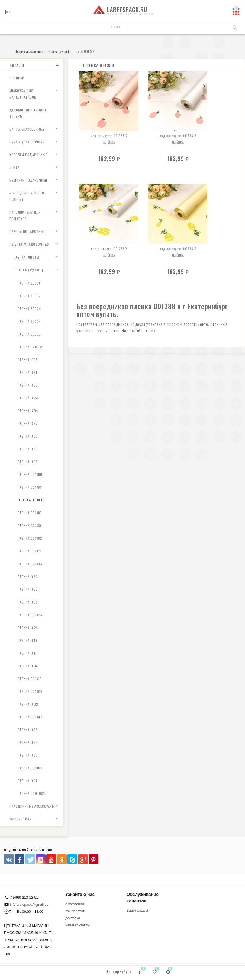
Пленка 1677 (28, 589)
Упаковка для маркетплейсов (22, 93)
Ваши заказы (137, 910)
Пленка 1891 (27, 372)
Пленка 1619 (27, 640)
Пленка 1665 (28, 449)
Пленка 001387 (30, 512)
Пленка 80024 (29, 308)
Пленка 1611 (27, 653)
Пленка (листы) (27, 257)
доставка (72, 918)
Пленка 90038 (29, 334)
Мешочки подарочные (28, 180)
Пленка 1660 (28, 602)
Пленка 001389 (30, 487)
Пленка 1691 (27, 780)
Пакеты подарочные (27, 231)
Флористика (20, 819)
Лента (14, 167)
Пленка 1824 (28, 398)
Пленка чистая (30, 347)
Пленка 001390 (30, 474)
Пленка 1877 (28, 385)
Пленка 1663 (28, 755)
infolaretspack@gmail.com (30, 904)
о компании (74, 904)
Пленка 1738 (28, 359)
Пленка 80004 (29, 321)
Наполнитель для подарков (25, 215)
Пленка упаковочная (29, 244)
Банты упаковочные (26, 129)
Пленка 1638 (28, 461)
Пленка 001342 (30, 717)
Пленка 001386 (30, 525)
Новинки (16, 77)
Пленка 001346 (30, 563)
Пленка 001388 (31, 500)
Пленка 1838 (28, 436)
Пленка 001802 (30, 768)
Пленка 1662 (28, 576)
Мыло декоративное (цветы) (27, 196)
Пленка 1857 (28, 423)
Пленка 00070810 (32, 793)
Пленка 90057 (29, 295)
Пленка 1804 (28, 410)
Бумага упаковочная (26, 142)
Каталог (18, 65)
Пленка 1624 (28, 627)
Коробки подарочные (28, 154)
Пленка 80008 (29, 283)
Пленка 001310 (30, 678)
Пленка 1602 (28, 704)
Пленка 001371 (29, 551)
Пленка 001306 (30, 691)
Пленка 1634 (28, 742)
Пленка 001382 (30, 538)
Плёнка (109, 142)
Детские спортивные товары (28, 113)
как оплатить (75, 911)
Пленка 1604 (28, 666)
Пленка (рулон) (28, 270)
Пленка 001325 (30, 614)
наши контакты (77, 925)
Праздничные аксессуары (32, 806)
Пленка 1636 (28, 729)
